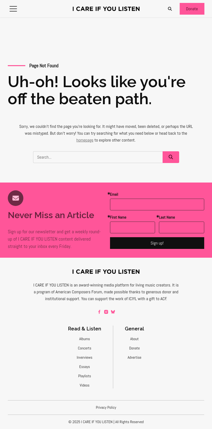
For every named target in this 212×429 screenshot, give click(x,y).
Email (114, 194)
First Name (118, 217)
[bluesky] (113, 312)
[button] (13, 8)
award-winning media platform (104, 285)
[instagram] (106, 312)
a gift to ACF (156, 298)
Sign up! (157, 243)
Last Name (167, 217)
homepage (84, 140)
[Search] (170, 9)
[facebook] (99, 312)
